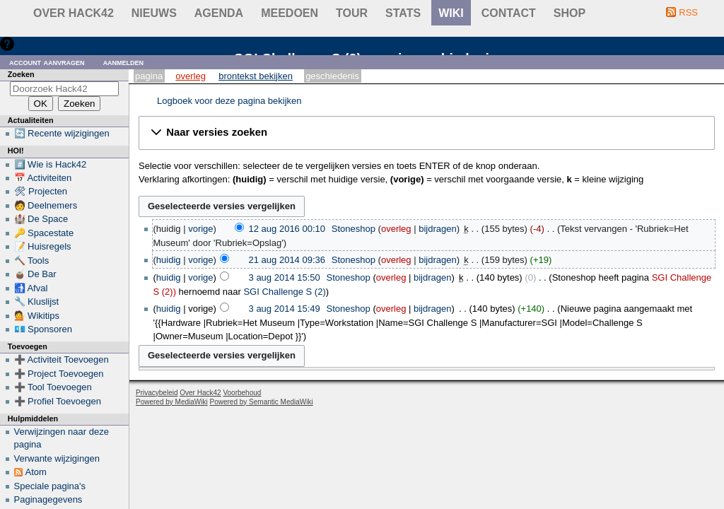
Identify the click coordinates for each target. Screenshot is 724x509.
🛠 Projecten (41, 191)
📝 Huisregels (42, 246)
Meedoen (289, 13)
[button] (427, 133)
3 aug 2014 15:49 (284, 308)
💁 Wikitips (36, 315)
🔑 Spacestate (44, 233)
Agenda (218, 13)
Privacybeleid (156, 393)
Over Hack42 (73, 13)
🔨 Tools (31, 260)
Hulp (27, 43)
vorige (200, 228)
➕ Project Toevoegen (59, 373)
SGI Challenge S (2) (284, 291)
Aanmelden (123, 62)
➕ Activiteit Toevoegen (61, 359)
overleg (396, 228)
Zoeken (21, 74)
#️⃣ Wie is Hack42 (50, 164)
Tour (352, 13)
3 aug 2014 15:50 (284, 277)
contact (508, 13)
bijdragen (438, 228)
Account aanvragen (47, 62)
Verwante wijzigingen (57, 458)
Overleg (190, 76)
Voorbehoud (242, 393)
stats (403, 13)
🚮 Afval (31, 288)
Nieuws (154, 13)
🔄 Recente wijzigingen (62, 133)
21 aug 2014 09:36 (287, 260)
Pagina (149, 76)
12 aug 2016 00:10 (287, 228)
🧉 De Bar (35, 274)
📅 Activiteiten (43, 177)
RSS (688, 12)
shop (569, 13)
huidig (168, 260)
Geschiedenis (332, 76)
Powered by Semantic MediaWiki (261, 402)
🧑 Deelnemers (46, 205)
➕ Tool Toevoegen (53, 387)
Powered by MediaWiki (172, 402)
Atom (36, 472)
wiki (451, 13)
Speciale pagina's (50, 486)
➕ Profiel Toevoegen (57, 401)
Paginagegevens (48, 499)
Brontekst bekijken (255, 76)
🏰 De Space (41, 218)
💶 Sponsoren (43, 329)
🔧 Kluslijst (36, 301)
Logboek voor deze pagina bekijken (229, 100)
